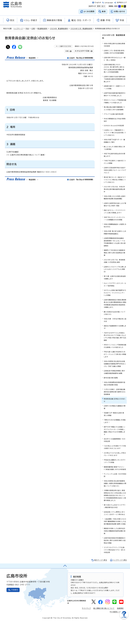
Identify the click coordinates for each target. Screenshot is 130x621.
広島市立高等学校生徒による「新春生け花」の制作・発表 (115, 204)
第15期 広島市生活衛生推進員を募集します (115, 277)
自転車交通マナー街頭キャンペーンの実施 (114, 87)
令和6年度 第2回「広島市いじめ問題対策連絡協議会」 (115, 232)
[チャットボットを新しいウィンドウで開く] (124, 618)
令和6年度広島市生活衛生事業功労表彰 (114, 45)
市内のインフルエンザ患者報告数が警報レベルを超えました (115, 101)
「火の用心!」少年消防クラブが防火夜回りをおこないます (115, 447)
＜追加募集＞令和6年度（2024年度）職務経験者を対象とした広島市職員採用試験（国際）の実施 (115, 521)
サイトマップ (86, 608)
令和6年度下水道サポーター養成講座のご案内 (114, 141)
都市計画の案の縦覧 (111, 378)
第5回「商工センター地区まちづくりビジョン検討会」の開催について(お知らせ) (115, 179)
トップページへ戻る (120, 560)
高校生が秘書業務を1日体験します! (115, 327)
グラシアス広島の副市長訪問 (114, 114)
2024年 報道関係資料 (59, 28)
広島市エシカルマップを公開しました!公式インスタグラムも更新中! (115, 269)
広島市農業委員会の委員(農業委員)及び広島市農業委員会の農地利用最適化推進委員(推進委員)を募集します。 (115, 303)
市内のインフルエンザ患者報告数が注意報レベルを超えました (115, 346)
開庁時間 (77, 576)
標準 (98, 6)
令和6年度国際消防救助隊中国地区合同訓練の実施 (114, 383)
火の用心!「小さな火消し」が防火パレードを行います (115, 454)
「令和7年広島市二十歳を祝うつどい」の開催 (115, 162)
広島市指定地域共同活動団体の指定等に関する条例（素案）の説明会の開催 (115, 540)
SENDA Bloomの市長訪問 (114, 125)
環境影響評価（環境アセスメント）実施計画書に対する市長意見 (115, 468)
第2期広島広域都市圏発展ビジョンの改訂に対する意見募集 (114, 108)
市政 (27, 28)
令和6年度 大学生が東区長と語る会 (115, 320)
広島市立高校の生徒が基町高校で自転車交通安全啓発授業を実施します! (114, 79)
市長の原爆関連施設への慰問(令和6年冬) (115, 225)
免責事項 (120, 608)
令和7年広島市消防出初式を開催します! (114, 155)
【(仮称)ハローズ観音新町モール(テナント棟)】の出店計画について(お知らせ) (115, 132)
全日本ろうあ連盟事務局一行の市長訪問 (114, 440)
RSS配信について (117, 611)
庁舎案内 (14, 590)
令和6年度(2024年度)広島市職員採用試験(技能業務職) (114, 197)
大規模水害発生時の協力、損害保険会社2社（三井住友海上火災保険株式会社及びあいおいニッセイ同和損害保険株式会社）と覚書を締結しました (115, 495)
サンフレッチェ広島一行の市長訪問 (115, 475)
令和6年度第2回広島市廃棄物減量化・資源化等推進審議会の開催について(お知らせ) (115, 483)
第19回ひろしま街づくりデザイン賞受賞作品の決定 (114, 506)
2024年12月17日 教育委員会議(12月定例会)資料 (114, 261)
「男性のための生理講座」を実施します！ (115, 421)
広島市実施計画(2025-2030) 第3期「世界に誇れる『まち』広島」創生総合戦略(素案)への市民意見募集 (114, 68)
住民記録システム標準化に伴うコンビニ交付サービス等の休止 (114, 513)
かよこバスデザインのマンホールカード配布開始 (115, 284)
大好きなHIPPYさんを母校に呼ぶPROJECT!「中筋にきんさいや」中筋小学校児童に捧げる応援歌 (115, 336)
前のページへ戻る (100, 560)
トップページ (18, 28)
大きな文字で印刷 (82, 51)
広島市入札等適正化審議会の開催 (114, 407)
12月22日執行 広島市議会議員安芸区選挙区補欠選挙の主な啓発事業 (114, 392)
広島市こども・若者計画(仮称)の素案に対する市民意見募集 (114, 52)
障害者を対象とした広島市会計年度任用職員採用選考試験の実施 (114, 531)
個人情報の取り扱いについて (104, 608)
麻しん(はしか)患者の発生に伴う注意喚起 (114, 148)
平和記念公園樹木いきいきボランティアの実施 (114, 461)
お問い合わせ (119, 11)
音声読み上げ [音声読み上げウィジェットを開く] (122, 2)
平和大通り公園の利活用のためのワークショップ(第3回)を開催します (115, 354)
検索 (104, 11)
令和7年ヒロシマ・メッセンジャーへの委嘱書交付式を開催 (114, 218)
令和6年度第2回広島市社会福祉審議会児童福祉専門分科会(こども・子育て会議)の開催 (115, 363)
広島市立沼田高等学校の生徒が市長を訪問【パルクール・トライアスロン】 (115, 170)
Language (109, 2)
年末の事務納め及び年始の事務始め (114, 120)
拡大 (103, 6)
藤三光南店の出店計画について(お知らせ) (114, 313)
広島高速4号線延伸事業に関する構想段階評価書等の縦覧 (114, 372)
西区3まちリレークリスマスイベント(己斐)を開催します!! (114, 211)
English (98, 2)
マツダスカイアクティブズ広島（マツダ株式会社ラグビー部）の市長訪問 (114, 550)
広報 (33, 28)
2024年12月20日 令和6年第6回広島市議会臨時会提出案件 (114, 189)
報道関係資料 (42, 28)
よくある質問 (89, 11)
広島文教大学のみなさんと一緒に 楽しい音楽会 (114, 59)
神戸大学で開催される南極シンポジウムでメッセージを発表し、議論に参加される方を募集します (115, 430)
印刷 (67, 51)
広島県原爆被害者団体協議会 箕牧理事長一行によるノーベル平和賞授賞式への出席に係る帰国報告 (114, 241)
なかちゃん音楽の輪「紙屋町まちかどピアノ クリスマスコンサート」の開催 (115, 292)
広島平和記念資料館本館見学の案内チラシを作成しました (114, 94)
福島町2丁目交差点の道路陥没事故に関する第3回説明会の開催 (114, 252)
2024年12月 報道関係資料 (82, 28)
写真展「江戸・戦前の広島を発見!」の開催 (114, 414)
